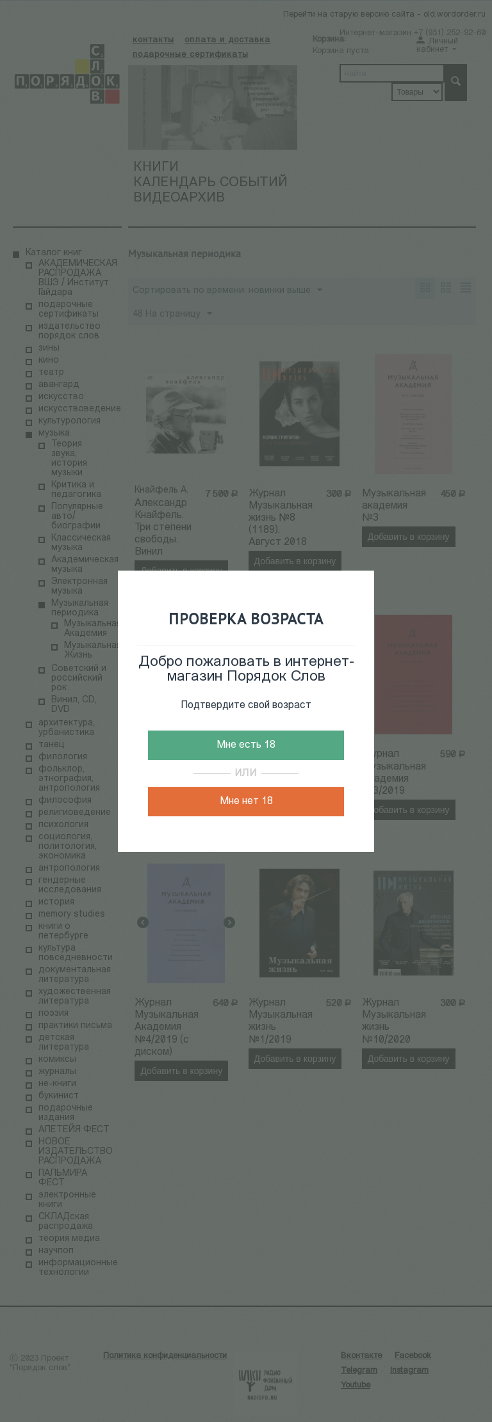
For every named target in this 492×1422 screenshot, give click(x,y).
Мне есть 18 (246, 745)
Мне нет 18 (246, 801)
